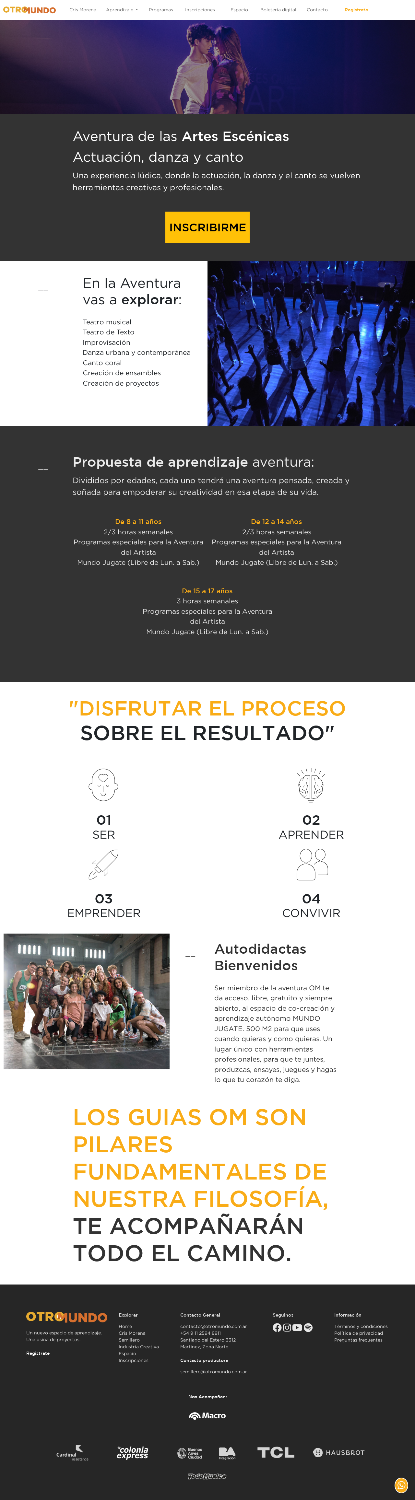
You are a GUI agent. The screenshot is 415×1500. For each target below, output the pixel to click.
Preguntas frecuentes (358, 1340)
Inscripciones (200, 9)
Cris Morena (82, 9)
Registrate (356, 9)
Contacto (317, 9)
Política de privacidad (358, 1333)
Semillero (129, 1340)
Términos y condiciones (361, 1326)
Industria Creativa (139, 1346)
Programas (161, 9)
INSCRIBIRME (207, 227)
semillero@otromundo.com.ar (213, 1371)
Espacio (239, 9)
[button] (402, 1486)
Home (125, 1326)
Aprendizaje (120, 9)
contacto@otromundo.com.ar (213, 1326)
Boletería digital (278, 9)
